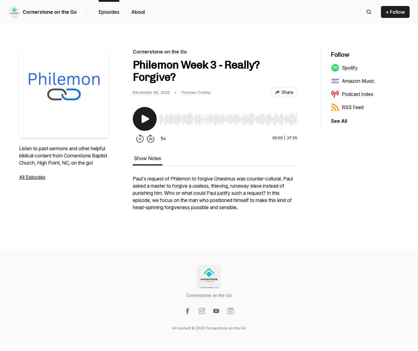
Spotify (344, 68)
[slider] (228, 119)
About (138, 12)
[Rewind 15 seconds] (140, 138)
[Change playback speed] (163, 138)
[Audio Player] (228, 117)
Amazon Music (352, 81)
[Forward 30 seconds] (151, 138)
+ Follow (395, 12)
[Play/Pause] (145, 119)
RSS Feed (347, 107)
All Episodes (32, 177)
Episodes (109, 12)
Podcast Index (352, 94)
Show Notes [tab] (147, 158)
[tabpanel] (215, 196)
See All (339, 121)
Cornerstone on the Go (50, 12)
